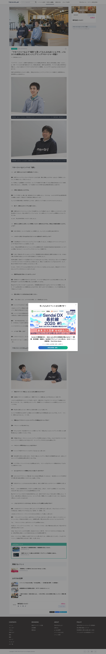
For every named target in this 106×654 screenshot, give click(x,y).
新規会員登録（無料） (53, 347)
